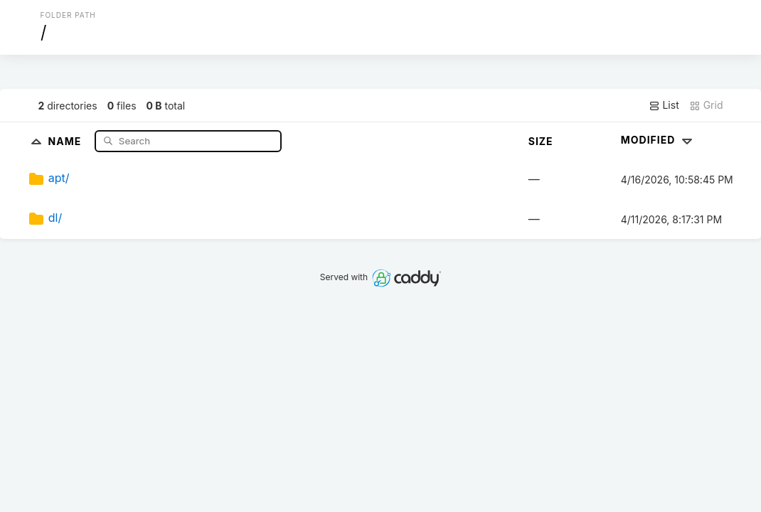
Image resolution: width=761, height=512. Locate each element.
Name (66, 140)
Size (540, 141)
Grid (706, 105)
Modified (658, 140)
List (664, 105)
